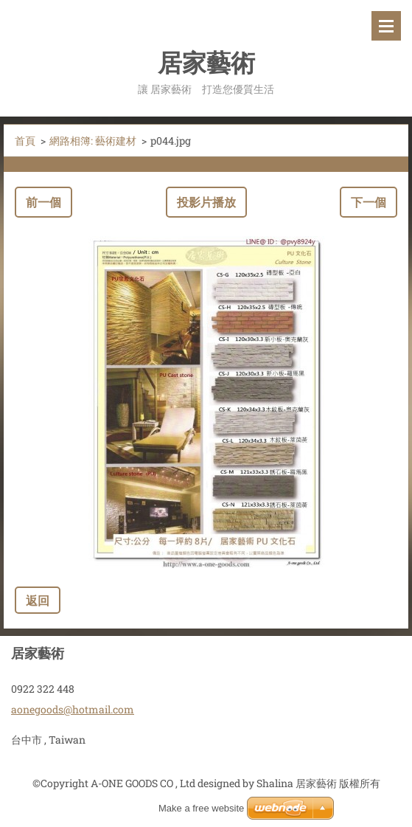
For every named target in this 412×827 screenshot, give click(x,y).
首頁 (25, 141)
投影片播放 (206, 202)
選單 (386, 26)
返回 (37, 600)
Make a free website (201, 808)
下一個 (368, 202)
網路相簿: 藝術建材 (92, 141)
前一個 (43, 202)
